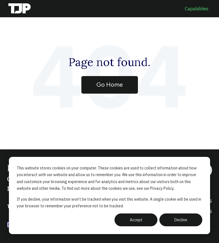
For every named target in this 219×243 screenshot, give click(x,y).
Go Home (109, 84)
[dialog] (109, 195)
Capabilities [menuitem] (196, 8)
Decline (180, 219)
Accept (136, 219)
